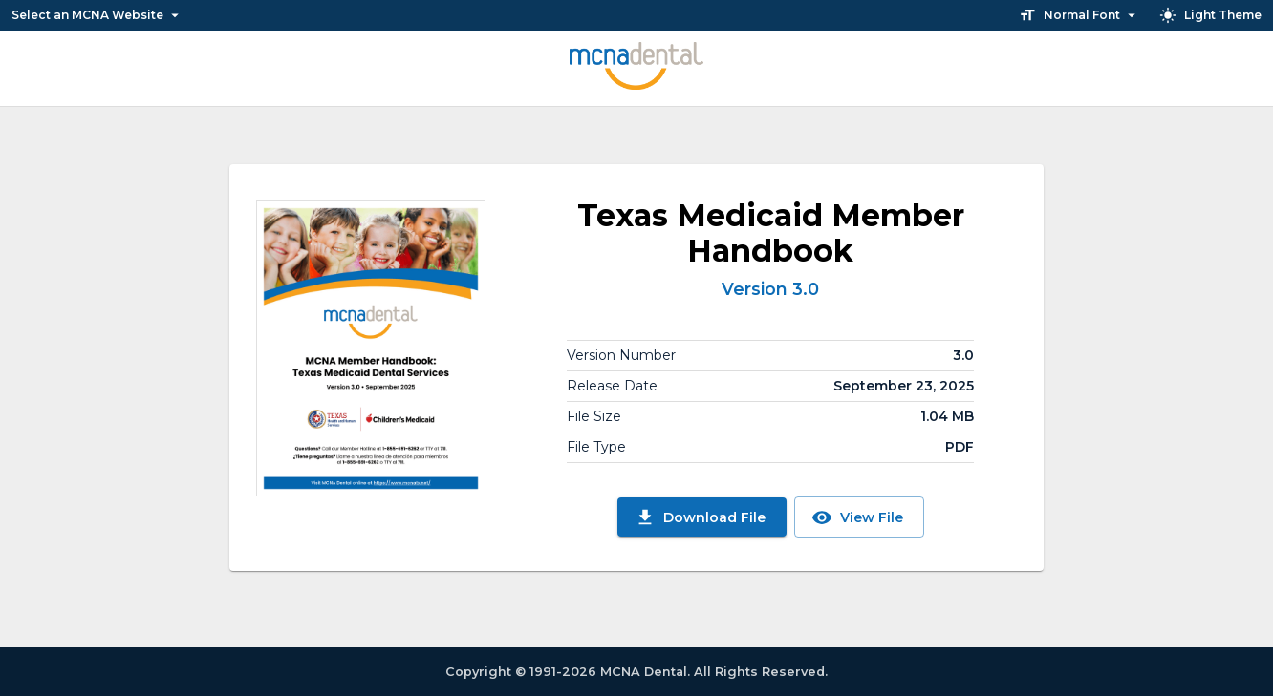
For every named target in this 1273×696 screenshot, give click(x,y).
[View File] (370, 348)
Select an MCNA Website (97, 15)
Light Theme (1210, 15)
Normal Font (1079, 15)
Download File (700, 517)
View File (857, 517)
